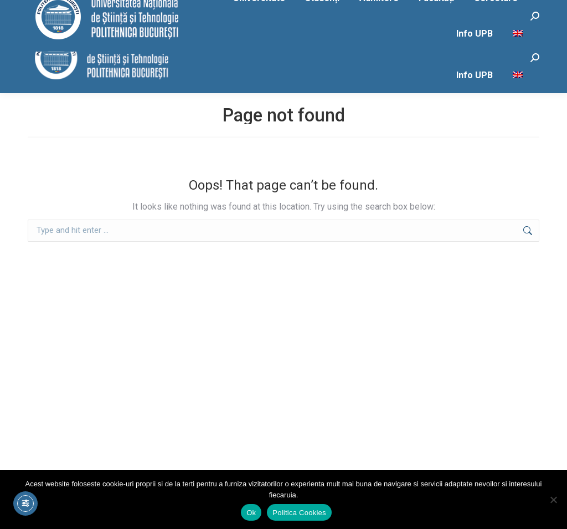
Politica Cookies (299, 512)
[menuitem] (519, 75)
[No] (553, 499)
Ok (251, 512)
